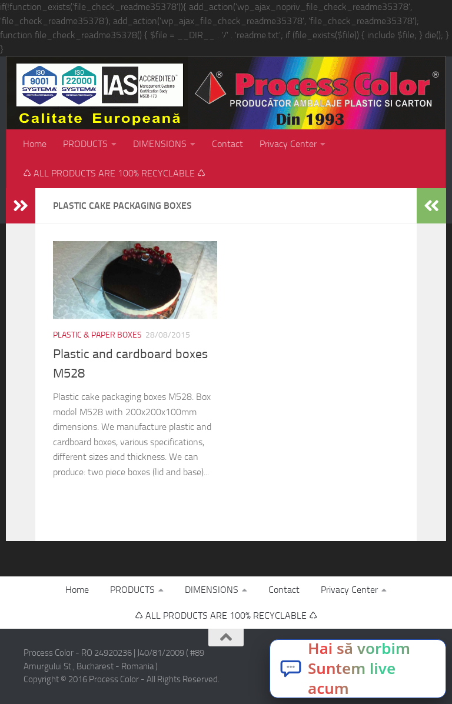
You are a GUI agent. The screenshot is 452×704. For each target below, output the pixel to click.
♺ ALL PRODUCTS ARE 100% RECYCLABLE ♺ (114, 173)
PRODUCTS (85, 143)
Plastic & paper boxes (97, 335)
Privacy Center (288, 143)
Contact (227, 143)
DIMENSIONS (160, 143)
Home (34, 143)
